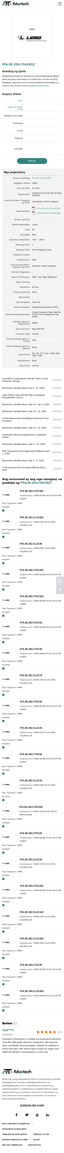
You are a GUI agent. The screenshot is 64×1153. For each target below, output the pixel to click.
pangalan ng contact (13, 115)
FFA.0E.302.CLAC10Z (32, 912)
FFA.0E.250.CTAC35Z (32, 570)
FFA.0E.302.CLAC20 (31, 728)
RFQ (3, 510)
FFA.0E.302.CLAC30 (31, 544)
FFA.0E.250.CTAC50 (31, 622)
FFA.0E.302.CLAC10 (31, 780)
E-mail (20, 131)
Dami (20, 100)
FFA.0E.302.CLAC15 (31, 675)
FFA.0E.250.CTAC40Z (32, 491)
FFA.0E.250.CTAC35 (31, 965)
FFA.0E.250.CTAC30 (31, 649)
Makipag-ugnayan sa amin (14, 1140)
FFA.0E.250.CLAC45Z (32, 991)
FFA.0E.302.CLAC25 (31, 859)
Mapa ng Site (34, 1145)
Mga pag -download (12, 1145)
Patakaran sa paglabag (14, 1129)
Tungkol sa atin (41, 1134)
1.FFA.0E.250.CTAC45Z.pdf (48, 208)
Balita (36, 1140)
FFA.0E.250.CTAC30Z (32, 596)
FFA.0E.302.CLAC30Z (32, 938)
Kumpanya (18, 123)
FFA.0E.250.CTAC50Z (31, 807)
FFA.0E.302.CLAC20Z (32, 517)
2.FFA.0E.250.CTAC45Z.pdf (48, 213)
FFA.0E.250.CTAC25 (31, 833)
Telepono (18, 138)
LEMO (34, 183)
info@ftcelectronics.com (38, 86)
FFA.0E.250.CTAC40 (31, 754)
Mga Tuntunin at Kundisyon (16, 1124)
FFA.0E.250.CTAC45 (31, 701)
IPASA (32, 161)
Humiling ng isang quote (14, 1134)
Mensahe (18, 149)
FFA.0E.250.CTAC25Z (32, 886)
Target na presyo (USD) (15, 108)
